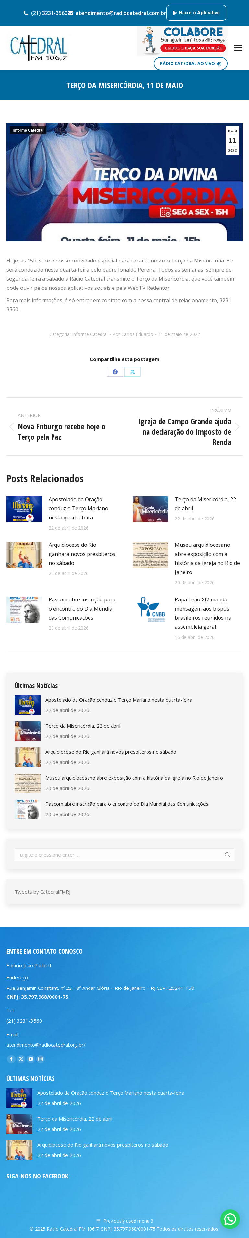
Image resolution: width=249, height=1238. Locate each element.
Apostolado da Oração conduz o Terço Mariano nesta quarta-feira (78, 508)
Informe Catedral (28, 130)
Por (133, 334)
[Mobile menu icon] (238, 48)
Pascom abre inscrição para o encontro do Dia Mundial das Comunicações (82, 608)
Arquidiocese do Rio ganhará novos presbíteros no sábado (82, 554)
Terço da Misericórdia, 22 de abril (205, 504)
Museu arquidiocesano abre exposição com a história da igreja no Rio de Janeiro (207, 558)
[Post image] (24, 509)
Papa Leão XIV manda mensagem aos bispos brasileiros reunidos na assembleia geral (203, 613)
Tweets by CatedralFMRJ (42, 891)
